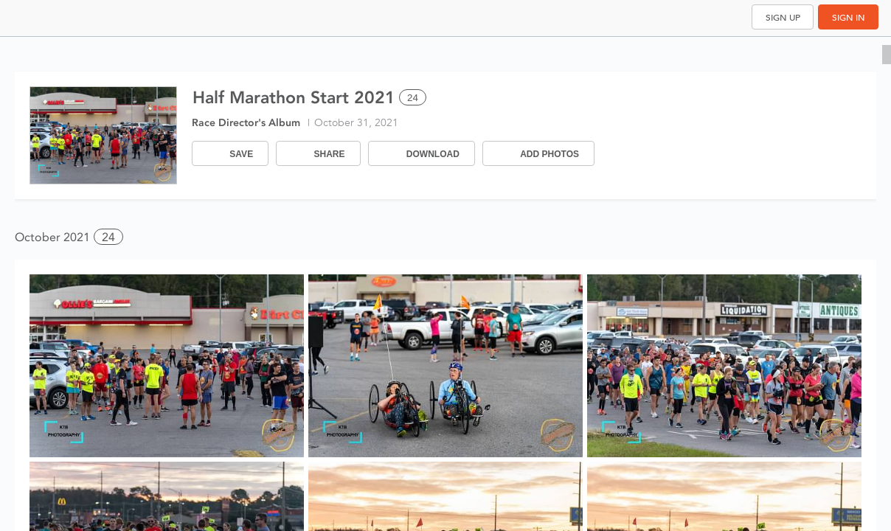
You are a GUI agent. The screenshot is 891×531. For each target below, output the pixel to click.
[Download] (421, 153)
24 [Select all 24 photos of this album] (412, 97)
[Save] (230, 153)
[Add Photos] (538, 153)
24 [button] (108, 237)
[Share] (318, 153)
